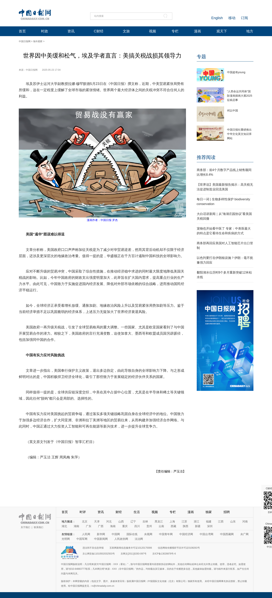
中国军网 (81, 538)
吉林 (145, 521)
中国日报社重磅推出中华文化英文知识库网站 (239, 134)
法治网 (139, 538)
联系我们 (38, 527)
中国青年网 (166, 534)
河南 (245, 521)
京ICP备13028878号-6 (164, 553)
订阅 (244, 18)
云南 (161, 526)
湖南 (76, 526)
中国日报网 (25, 41)
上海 (172, 521)
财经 (119, 512)
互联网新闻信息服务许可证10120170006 (131, 547)
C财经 (98, 31)
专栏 (175, 31)
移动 (231, 18)
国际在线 (132, 534)
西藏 (173, 526)
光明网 (66, 538)
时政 (44, 31)
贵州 (149, 526)
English (217, 18)
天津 (97, 521)
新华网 (101, 534)
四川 (137, 526)
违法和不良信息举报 (93, 547)
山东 (233, 521)
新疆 (197, 526)
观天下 (221, 31)
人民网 (86, 534)
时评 (83, 512)
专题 (201, 56)
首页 (22, 31)
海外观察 (37, 41)
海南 (113, 526)
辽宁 (133, 521)
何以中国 (232, 110)
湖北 (64, 526)
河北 (109, 521)
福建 (208, 521)
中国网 (116, 534)
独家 (209, 512)
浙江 (196, 521)
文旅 (126, 31)
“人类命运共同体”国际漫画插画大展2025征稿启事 (239, 96)
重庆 (125, 526)
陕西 (185, 526)
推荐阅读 (206, 157)
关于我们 (25, 527)
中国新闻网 (101, 538)
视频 (152, 31)
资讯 (71, 31)
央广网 (244, 534)
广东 (88, 526)
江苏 (184, 521)
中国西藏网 (227, 534)
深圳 (210, 526)
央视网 (148, 534)
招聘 (227, 512)
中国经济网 (186, 534)
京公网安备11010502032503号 (99, 553)
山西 (121, 521)
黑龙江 (159, 521)
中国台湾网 (206, 534)
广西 (100, 526)
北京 (84, 521)
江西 (221, 521)
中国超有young (236, 72)
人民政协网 (121, 538)
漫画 (197, 31)
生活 (137, 512)
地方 (249, 31)
